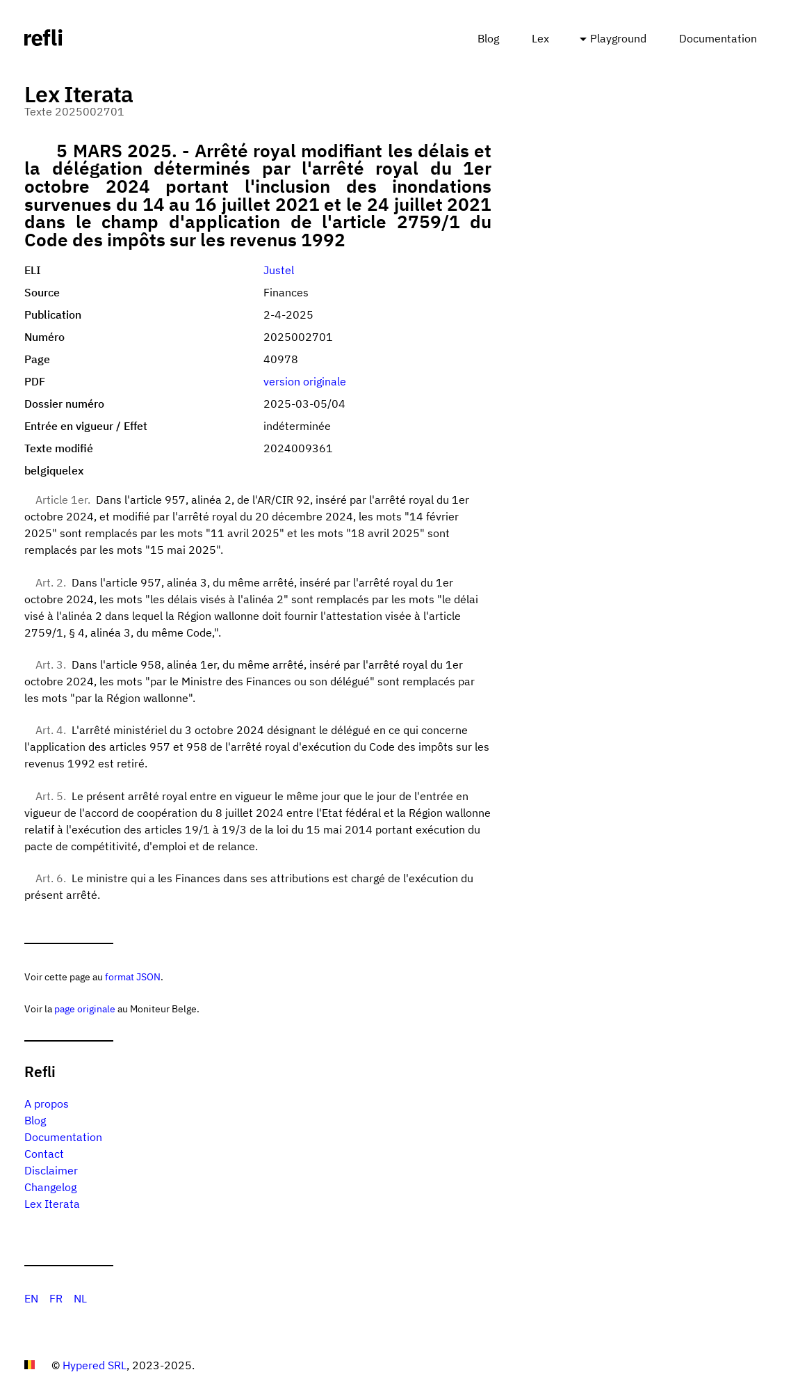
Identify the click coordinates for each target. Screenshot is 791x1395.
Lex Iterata (52, 1204)
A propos (46, 1103)
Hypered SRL (95, 1365)
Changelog (50, 1187)
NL (80, 1298)
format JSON (133, 976)
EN (31, 1298)
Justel (278, 270)
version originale (304, 381)
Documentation (718, 38)
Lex (540, 38)
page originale (84, 1008)
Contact (44, 1154)
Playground (618, 38)
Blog (488, 38)
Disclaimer (51, 1170)
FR (56, 1298)
